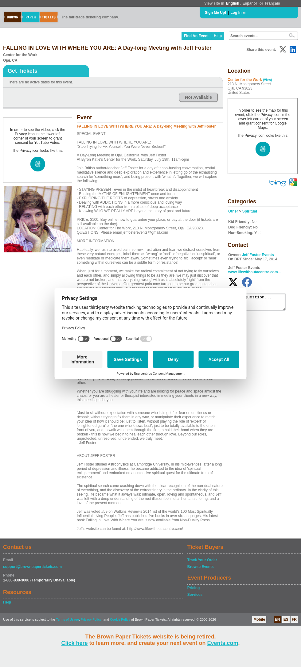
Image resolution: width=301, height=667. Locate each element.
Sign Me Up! (215, 12)
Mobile (259, 619)
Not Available (198, 97)
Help (218, 36)
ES (285, 619)
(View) (267, 80)
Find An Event (196, 36)
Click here (74, 643)
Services (194, 594)
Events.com (222, 643)
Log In (235, 12)
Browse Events (200, 567)
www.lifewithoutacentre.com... (254, 272)
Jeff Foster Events (258, 255)
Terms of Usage (67, 619)
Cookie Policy (120, 619)
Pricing (193, 588)
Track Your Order (202, 560)
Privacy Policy (91, 619)
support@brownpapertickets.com (32, 567)
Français (272, 3)
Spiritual (249, 211)
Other (233, 211)
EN (277, 619)
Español (250, 3)
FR (294, 619)
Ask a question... (260, 303)
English (232, 3)
